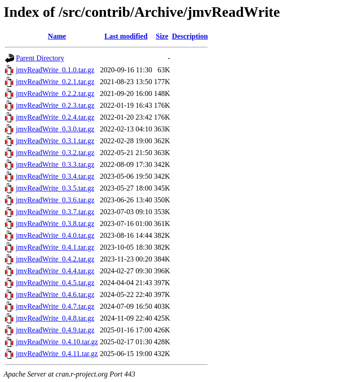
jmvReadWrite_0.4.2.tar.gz (55, 259)
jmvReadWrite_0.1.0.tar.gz (55, 70)
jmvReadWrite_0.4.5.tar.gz (55, 282)
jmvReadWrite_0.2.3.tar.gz (55, 105)
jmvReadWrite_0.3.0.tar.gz (55, 129)
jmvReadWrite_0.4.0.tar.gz (55, 235)
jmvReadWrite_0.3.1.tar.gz (55, 141)
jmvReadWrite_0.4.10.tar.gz (57, 342)
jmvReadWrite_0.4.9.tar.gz (55, 330)
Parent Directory (40, 58)
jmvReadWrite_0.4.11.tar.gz (57, 353)
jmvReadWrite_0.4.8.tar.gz (55, 318)
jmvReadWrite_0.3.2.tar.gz (55, 152)
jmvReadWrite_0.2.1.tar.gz (55, 81)
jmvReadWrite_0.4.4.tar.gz (55, 271)
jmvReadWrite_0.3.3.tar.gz (55, 164)
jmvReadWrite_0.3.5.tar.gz (55, 188)
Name (57, 36)
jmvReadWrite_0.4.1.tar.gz (55, 247)
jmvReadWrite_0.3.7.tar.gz (55, 212)
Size (162, 36)
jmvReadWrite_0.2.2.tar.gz (55, 93)
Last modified (126, 36)
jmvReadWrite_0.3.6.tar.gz (55, 200)
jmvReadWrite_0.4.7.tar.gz (55, 306)
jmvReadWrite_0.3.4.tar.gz (55, 176)
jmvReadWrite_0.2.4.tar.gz (55, 117)
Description (190, 36)
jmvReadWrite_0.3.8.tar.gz (55, 223)
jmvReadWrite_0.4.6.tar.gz (55, 294)
